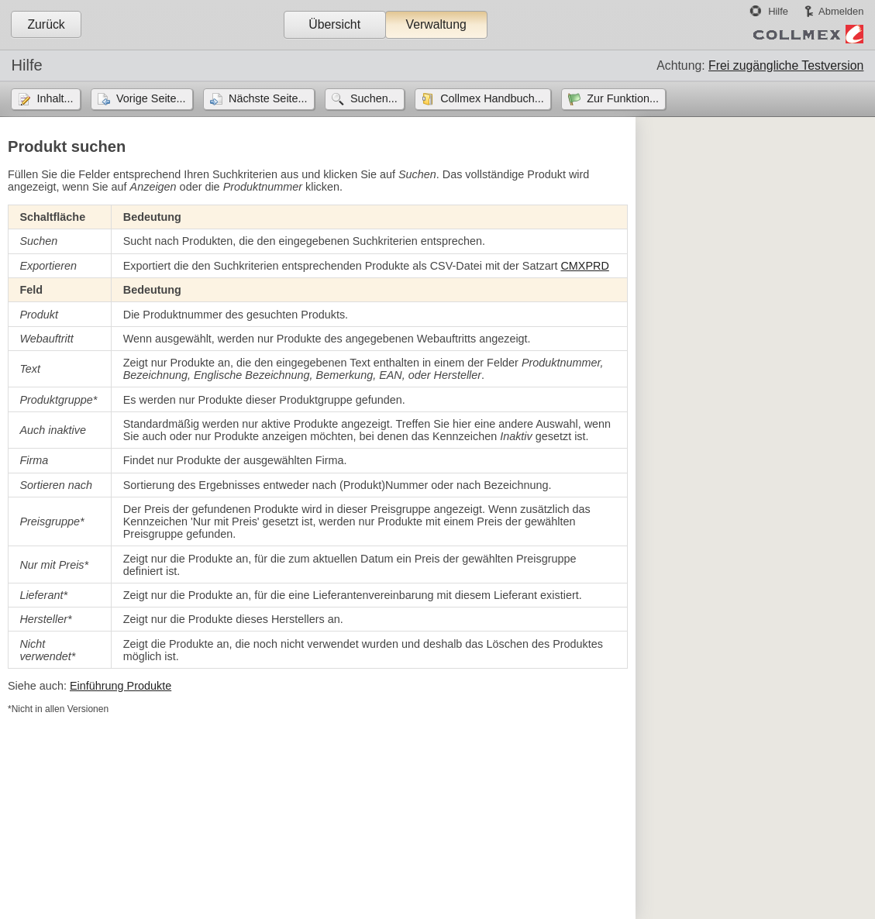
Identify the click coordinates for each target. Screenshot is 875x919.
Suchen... (374, 98)
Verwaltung (435, 24)
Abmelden (840, 11)
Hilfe (778, 11)
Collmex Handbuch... (492, 98)
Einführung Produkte (120, 686)
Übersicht (334, 24)
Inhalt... (54, 98)
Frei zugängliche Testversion (785, 65)
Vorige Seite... (151, 98)
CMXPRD (584, 266)
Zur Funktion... (623, 98)
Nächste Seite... (268, 98)
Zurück (45, 24)
